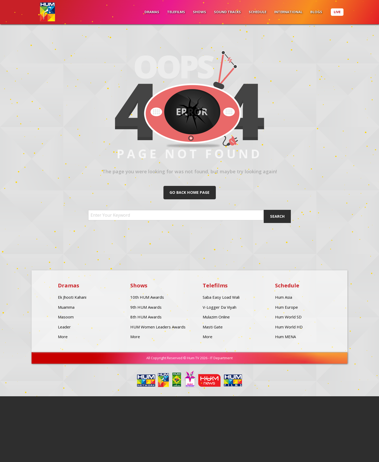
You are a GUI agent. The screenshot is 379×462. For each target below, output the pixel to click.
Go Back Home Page (189, 192)
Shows (199, 11)
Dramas (151, 11)
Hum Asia (283, 297)
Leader (64, 326)
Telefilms (176, 11)
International (288, 11)
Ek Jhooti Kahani (72, 297)
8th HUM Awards (146, 316)
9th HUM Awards (146, 307)
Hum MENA (285, 336)
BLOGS (316, 11)
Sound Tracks (227, 11)
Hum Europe (286, 307)
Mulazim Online (216, 316)
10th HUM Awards (147, 297)
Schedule (257, 11)
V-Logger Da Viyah (219, 307)
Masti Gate (213, 326)
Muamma (66, 307)
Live (337, 11)
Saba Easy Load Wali (221, 297)
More (63, 336)
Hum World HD (289, 326)
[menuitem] (151, 12)
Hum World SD (288, 316)
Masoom (66, 316)
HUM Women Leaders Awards (158, 326)
